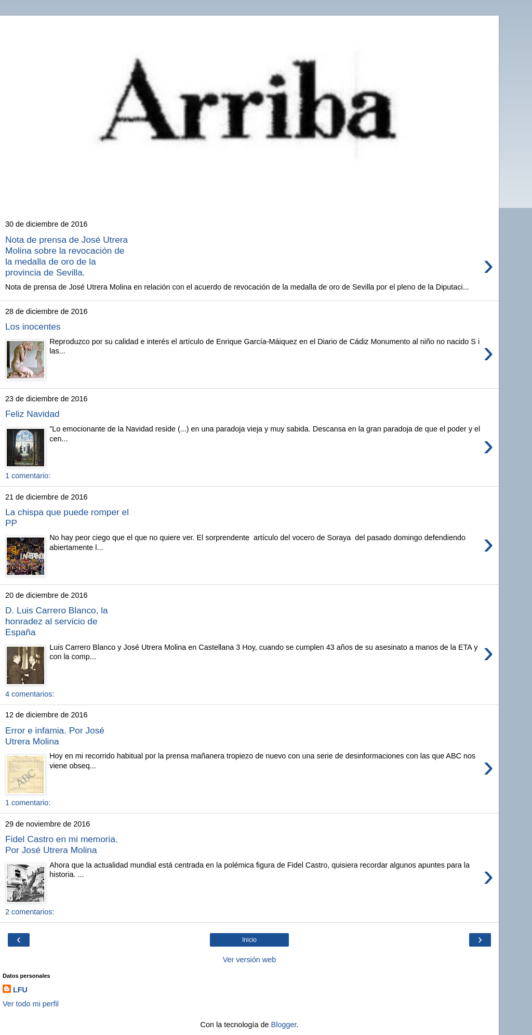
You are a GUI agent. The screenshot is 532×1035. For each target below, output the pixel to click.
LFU (20, 990)
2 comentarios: (29, 912)
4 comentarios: (29, 694)
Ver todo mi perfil (31, 1004)
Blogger (284, 1024)
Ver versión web (249, 959)
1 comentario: (27, 475)
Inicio (249, 940)
